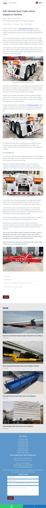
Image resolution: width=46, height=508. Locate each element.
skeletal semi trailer (33, 105)
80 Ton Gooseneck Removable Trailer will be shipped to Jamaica (21, 366)
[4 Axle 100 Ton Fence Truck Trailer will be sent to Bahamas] (23, 382)
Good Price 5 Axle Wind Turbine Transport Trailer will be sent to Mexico (23, 335)
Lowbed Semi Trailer (23, 443)
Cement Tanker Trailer (23, 452)
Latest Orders (28, 24)
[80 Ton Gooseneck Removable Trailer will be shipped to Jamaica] (23, 352)
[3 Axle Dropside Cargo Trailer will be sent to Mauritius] (23, 412)
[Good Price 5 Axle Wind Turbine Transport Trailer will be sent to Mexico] (23, 322)
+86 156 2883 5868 (27, 465)
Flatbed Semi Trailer (23, 441)
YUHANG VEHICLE (12, 2)
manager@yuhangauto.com (24, 467)
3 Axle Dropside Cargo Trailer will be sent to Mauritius (18, 426)
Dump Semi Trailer (23, 450)
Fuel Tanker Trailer (23, 439)
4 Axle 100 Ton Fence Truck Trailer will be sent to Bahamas (19, 396)
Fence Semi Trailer (23, 447)
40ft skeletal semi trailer (26, 28)
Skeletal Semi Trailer (23, 449)
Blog (21, 24)
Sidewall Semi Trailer (23, 445)
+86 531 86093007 (25, 463)
